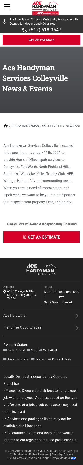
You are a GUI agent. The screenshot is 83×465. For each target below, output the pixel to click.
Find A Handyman (25, 126)
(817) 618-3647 (45, 29)
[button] (41, 236)
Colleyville (52, 126)
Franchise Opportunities (22, 327)
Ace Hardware (14, 315)
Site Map (57, 454)
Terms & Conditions (28, 457)
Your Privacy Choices (59, 457)
